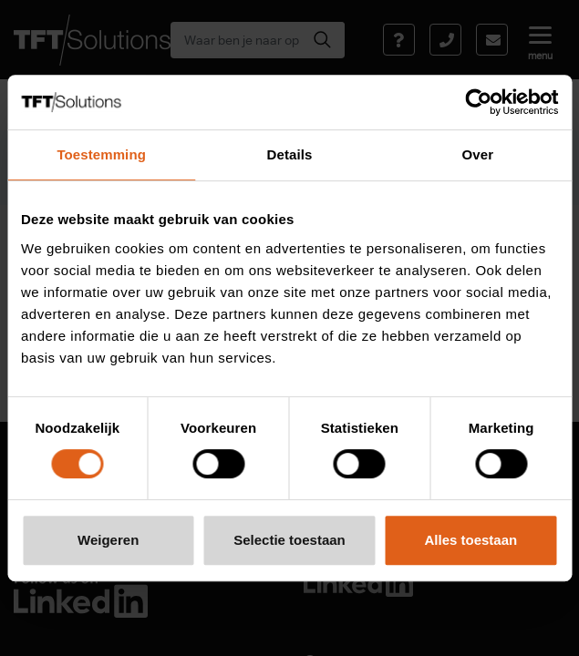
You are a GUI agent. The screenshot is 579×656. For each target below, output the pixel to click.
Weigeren (108, 540)
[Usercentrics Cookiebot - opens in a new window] (478, 102)
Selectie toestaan (289, 540)
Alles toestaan (470, 540)
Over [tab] (478, 154)
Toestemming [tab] (101, 154)
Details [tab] (290, 154)
